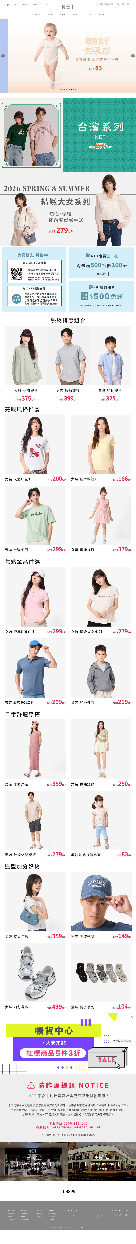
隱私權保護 (53, 1214)
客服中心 (39, 1216)
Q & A (46, 5)
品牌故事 (11, 1214)
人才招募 (11, 1219)
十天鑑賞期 (24, 1216)
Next (133, 56)
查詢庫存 (25, 5)
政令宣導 (52, 1216)
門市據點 (36, 5)
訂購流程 (24, 1214)
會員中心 (39, 1214)
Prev (3, 56)
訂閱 (101, 1216)
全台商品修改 (25, 1219)
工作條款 (52, 1219)
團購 (16, 5)
